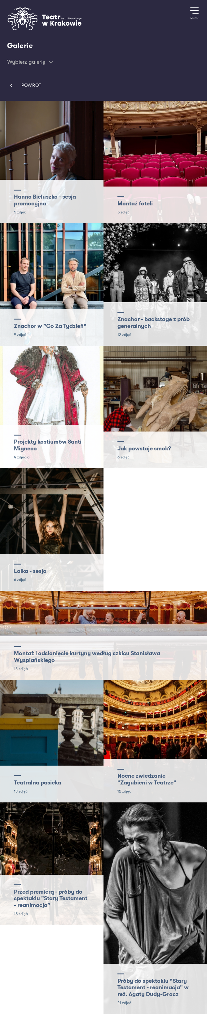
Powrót (24, 85)
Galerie (20, 46)
